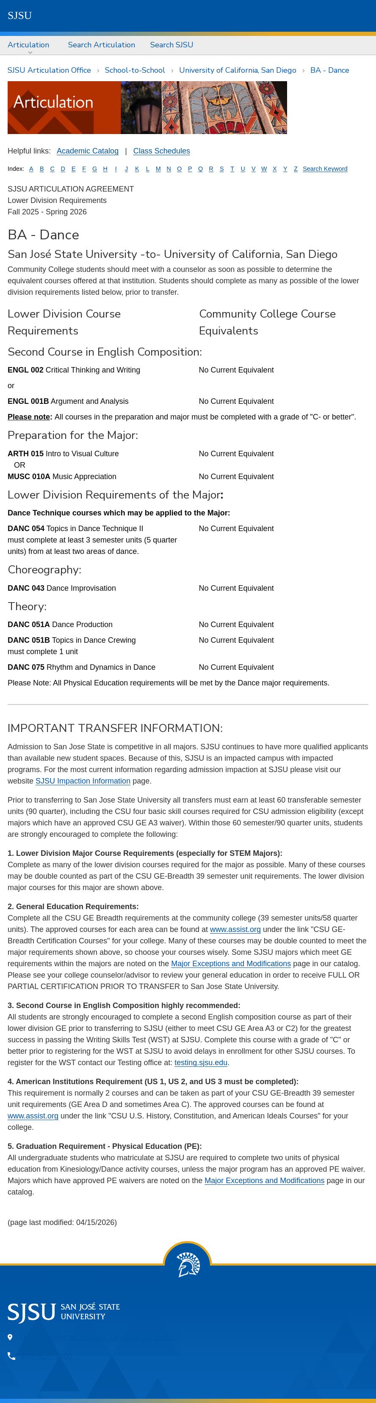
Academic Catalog (88, 151)
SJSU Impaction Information (83, 781)
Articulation (28, 45)
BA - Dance (329, 70)
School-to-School (135, 70)
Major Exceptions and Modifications (231, 963)
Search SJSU (172, 45)
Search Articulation (101, 45)
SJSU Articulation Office (49, 70)
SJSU (20, 15)
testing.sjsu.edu (200, 1062)
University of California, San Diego (237, 70)
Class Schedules (161, 151)
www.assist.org (235, 929)
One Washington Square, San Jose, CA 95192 (98, 1337)
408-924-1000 (46, 1356)
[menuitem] (30, 45)
